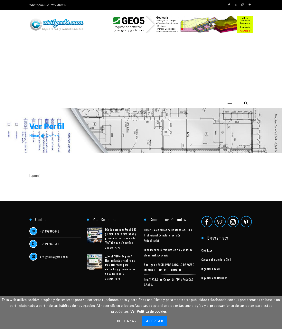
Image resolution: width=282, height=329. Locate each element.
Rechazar (127, 321)
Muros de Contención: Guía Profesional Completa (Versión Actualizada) (168, 235)
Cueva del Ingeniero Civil (216, 259)
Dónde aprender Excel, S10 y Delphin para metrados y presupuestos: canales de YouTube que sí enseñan (121, 235)
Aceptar (154, 321)
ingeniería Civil (210, 268)
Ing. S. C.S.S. (151, 279)
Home (34, 136)
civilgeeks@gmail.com (54, 256)
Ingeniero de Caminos (214, 278)
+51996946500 (49, 244)
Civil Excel (207, 250)
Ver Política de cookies (148, 311)
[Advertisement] (141, 68)
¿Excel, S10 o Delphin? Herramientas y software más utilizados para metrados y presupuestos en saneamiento (120, 264)
